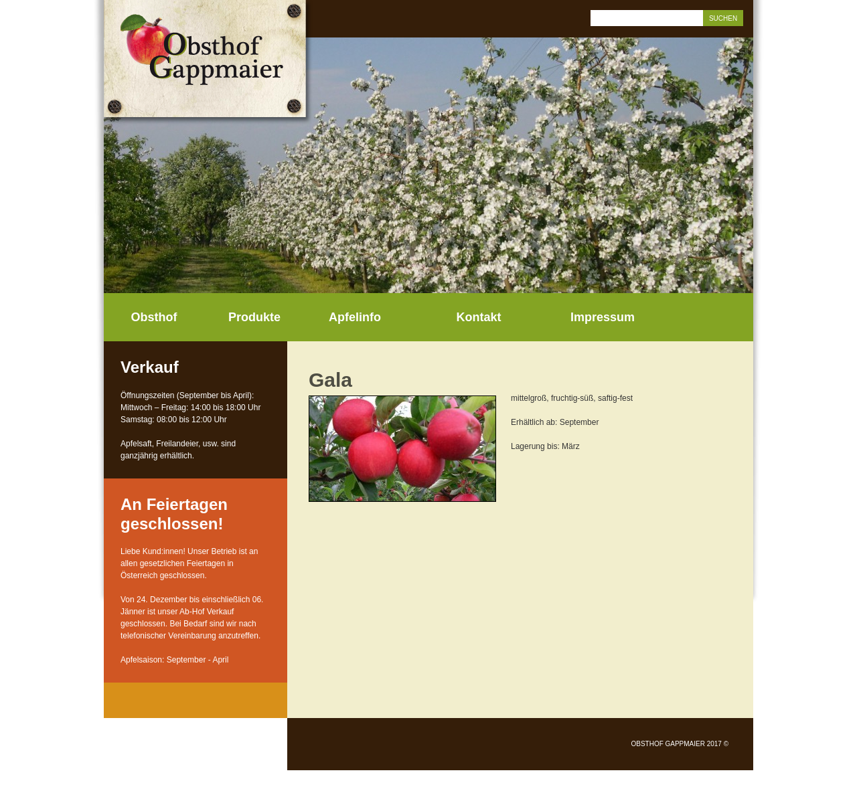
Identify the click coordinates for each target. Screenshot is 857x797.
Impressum (602, 317)
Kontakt (479, 317)
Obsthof (154, 317)
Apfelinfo (355, 317)
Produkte (254, 317)
